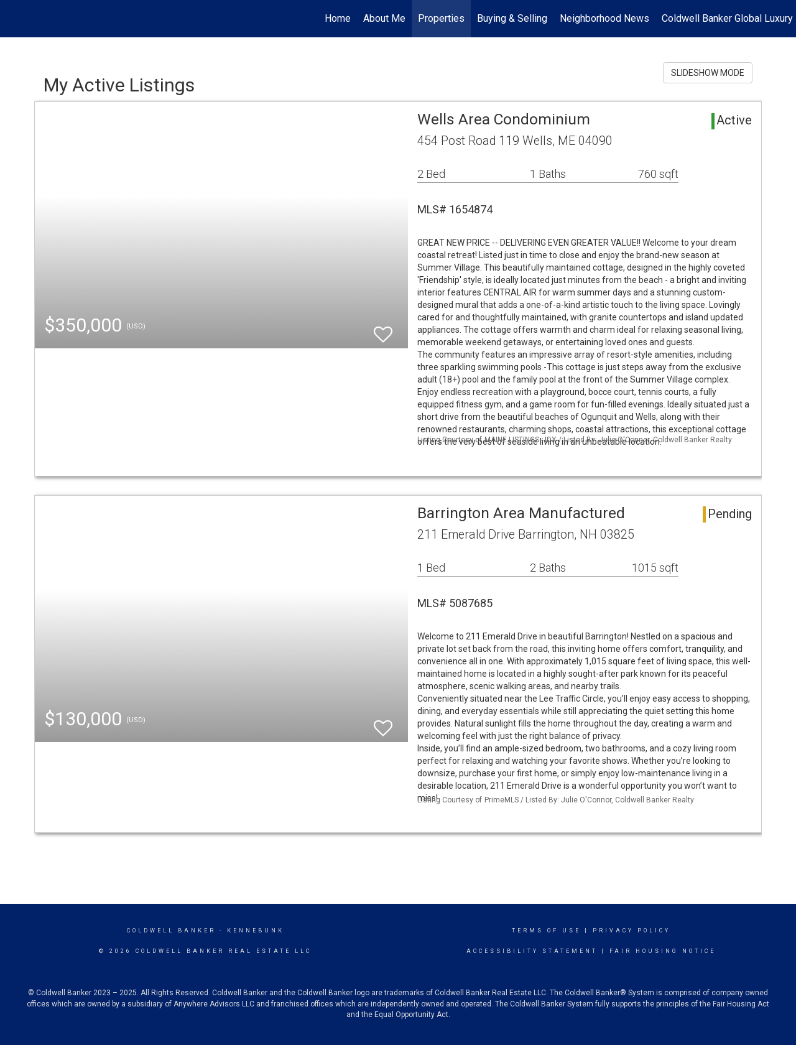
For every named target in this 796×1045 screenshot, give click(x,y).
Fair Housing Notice (662, 951)
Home (338, 18)
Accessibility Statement (532, 951)
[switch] (383, 329)
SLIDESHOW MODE (707, 73)
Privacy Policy (631, 930)
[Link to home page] (15, 18)
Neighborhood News (604, 18)
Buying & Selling (512, 18)
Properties (441, 18)
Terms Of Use (546, 930)
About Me (384, 18)
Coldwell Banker (171, 930)
